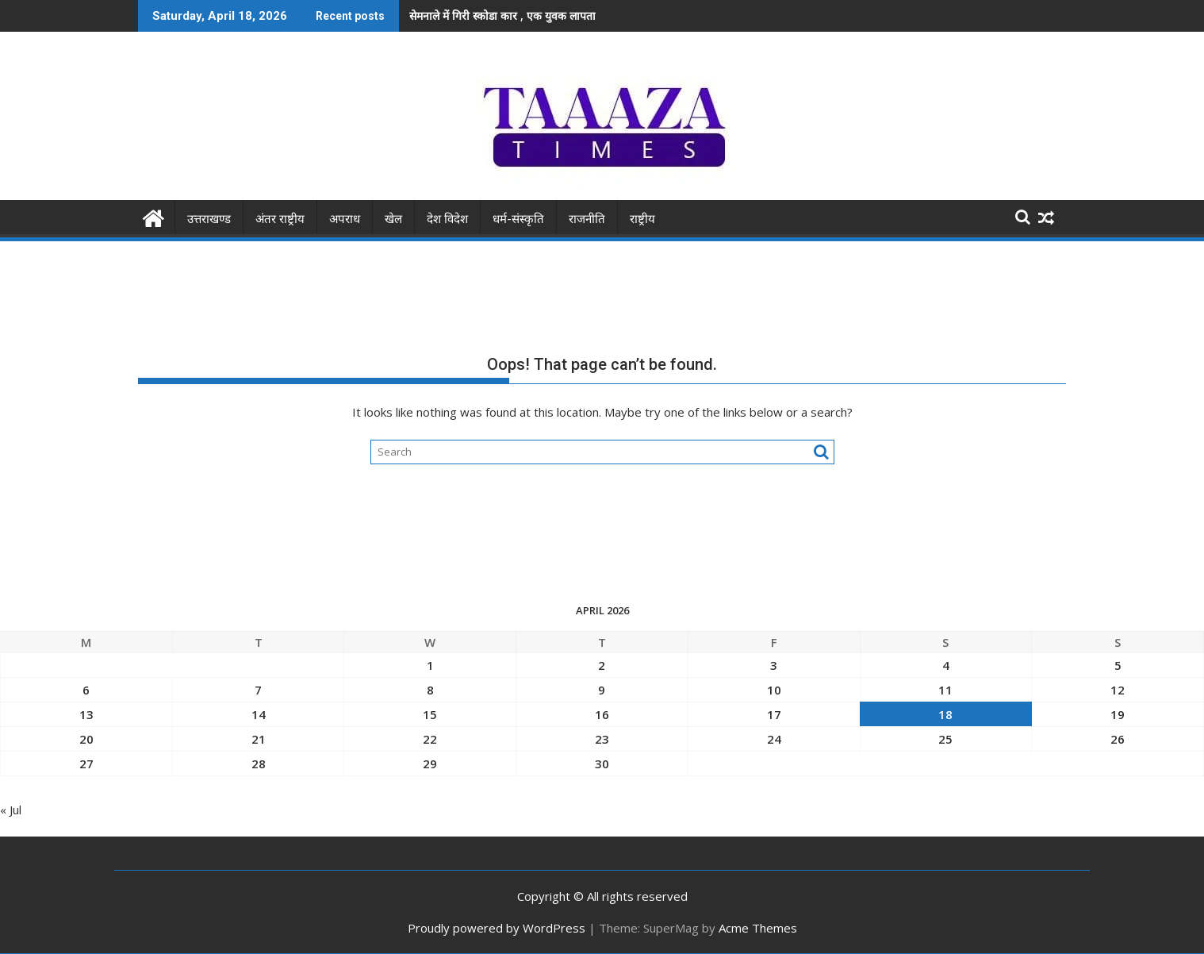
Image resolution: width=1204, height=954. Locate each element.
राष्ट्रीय (642, 219)
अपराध (344, 219)
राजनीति (587, 219)
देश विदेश (447, 219)
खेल (393, 219)
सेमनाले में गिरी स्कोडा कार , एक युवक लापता (502, 15)
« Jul (10, 809)
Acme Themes (758, 928)
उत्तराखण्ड (209, 219)
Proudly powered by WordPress (496, 928)
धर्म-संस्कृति (518, 219)
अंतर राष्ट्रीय (280, 219)
